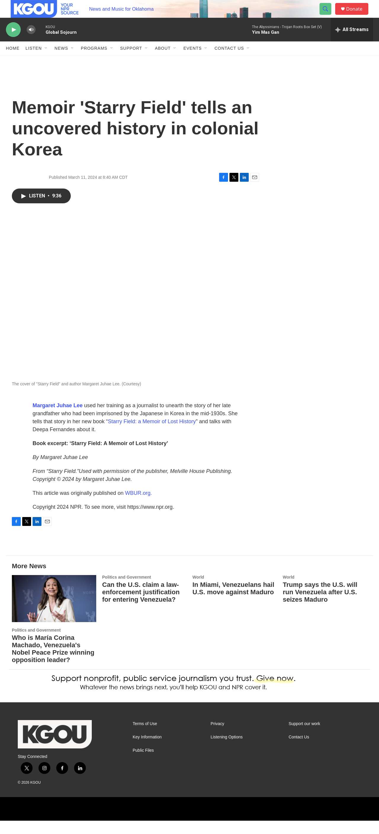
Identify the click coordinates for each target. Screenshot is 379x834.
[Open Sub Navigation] (46, 61)
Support (131, 61)
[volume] (31, 43)
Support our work (304, 737)
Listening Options (227, 750)
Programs (94, 61)
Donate (358, 15)
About (163, 61)
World (198, 590)
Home (13, 61)
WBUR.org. (138, 506)
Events (192, 61)
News (61, 61)
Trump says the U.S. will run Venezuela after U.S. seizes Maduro (320, 605)
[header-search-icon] (328, 16)
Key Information (147, 750)
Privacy (217, 737)
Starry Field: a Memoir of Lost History (152, 435)
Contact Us (229, 61)
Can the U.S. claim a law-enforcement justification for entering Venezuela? (141, 605)
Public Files (143, 763)
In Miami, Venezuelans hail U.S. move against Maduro (233, 601)
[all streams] (352, 43)
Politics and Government (36, 643)
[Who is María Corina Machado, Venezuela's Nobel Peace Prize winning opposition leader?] (54, 611)
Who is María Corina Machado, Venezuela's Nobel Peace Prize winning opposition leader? (53, 662)
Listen (33, 61)
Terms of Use (145, 737)
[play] (13, 43)
